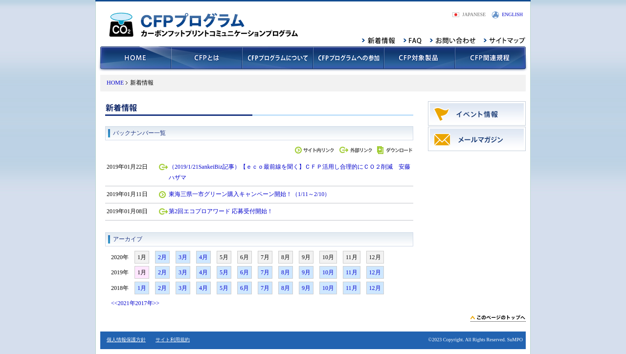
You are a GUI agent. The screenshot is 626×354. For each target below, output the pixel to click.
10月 (328, 272)
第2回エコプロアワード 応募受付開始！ (221, 211)
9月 (306, 272)
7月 (265, 272)
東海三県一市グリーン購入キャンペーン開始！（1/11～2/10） (249, 194)
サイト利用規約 (173, 339)
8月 (285, 272)
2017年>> (147, 303)
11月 (352, 272)
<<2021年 (123, 303)
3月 (183, 257)
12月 (375, 272)
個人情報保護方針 (126, 339)
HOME (115, 82)
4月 (203, 257)
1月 (141, 288)
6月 (244, 272)
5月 (224, 272)
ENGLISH (512, 14)
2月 (162, 257)
